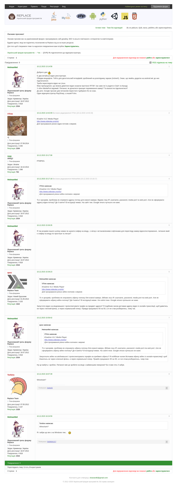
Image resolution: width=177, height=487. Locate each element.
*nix (38, 53)
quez (9, 273)
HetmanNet (12, 67)
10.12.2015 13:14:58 (44, 66)
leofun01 (50, 388)
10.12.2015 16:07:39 (44, 374)
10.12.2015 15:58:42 (44, 318)
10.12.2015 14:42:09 (44, 113)
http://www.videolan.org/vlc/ (48, 121)
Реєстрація (54, 7)
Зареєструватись (72, 46)
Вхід (64, 7)
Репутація (11, 106)
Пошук (43, 7)
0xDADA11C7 (51, 441)
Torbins (10, 375)
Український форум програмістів (20, 53)
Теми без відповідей (114, 28)
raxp (9, 156)
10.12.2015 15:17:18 (44, 179)
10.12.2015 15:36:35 (44, 225)
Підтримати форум (160, 7)
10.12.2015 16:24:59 (44, 416)
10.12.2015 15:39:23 (44, 272)
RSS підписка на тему (162, 62)
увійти (149, 58)
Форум (11, 7)
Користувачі (22, 7)
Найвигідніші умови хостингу (136, 7)
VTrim (10, 114)
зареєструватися (163, 58)
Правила (34, 7)
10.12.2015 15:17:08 (44, 155)
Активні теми (100, 28)
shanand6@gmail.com (99, 478)
